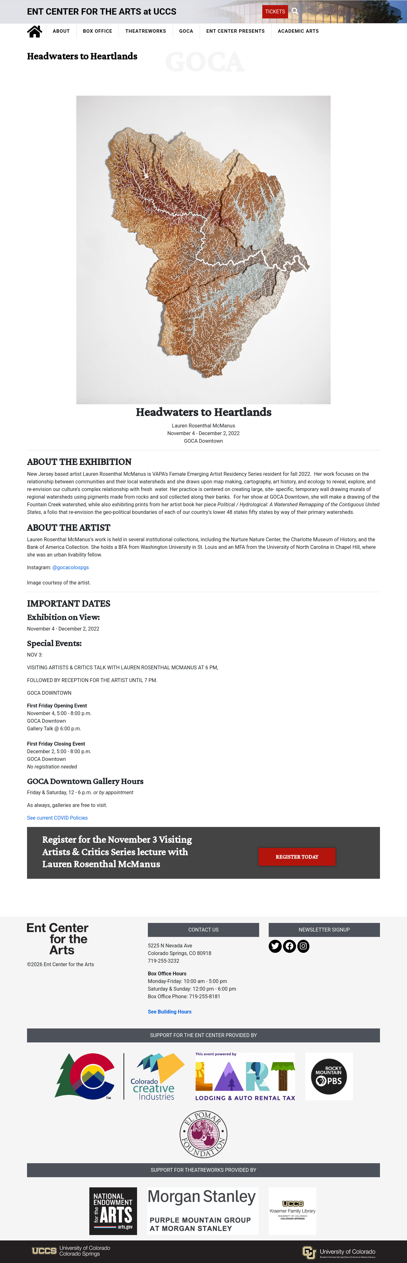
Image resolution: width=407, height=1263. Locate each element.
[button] (295, 11)
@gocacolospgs (70, 567)
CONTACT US (203, 930)
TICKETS (275, 12)
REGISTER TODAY (297, 857)
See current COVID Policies (57, 818)
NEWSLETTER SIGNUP (324, 930)
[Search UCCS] (335, 11)
